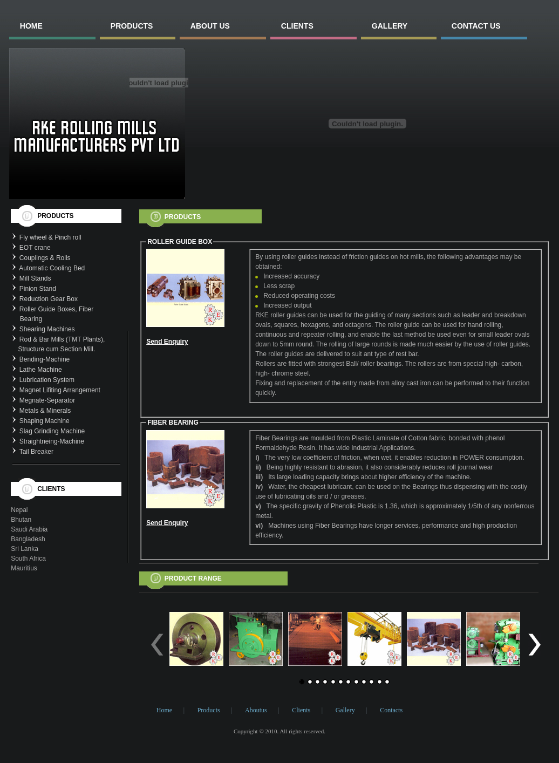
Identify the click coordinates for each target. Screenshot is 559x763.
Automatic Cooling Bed (52, 268)
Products (208, 710)
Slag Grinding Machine (52, 431)
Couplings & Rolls (45, 258)
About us (210, 26)
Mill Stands (35, 278)
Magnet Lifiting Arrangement (59, 390)
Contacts (391, 710)
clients (297, 26)
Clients (301, 710)
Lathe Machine (40, 369)
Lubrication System (46, 380)
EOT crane (35, 247)
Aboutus (256, 710)
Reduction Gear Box (48, 299)
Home (164, 710)
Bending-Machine (44, 359)
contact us (476, 26)
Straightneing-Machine (51, 441)
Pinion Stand (37, 288)
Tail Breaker (36, 451)
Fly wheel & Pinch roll (50, 237)
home (31, 26)
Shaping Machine (44, 421)
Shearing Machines (47, 329)
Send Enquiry (167, 341)
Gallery (345, 710)
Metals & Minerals (45, 410)
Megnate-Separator (47, 400)
